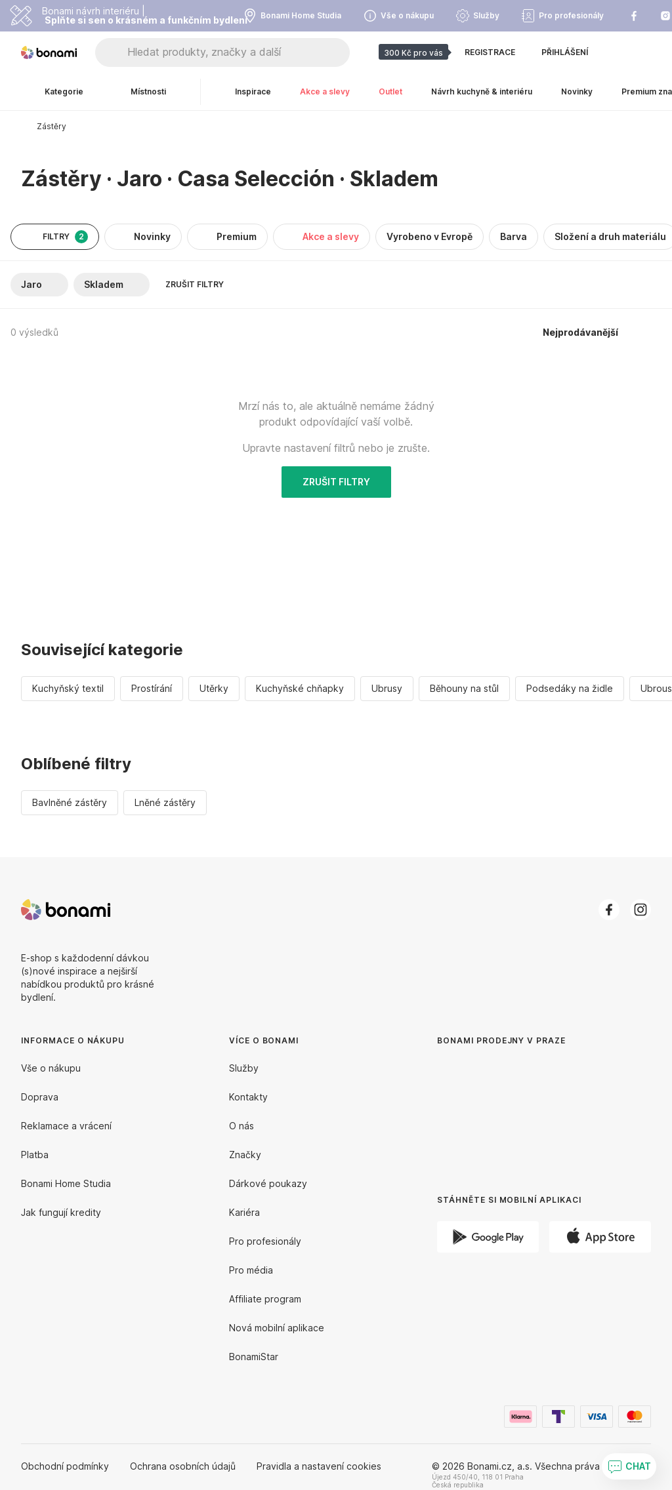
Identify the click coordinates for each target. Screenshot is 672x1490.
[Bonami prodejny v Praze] (522, 1110)
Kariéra (244, 1212)
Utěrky (214, 688)
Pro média (251, 1270)
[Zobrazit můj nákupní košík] (643, 52)
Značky (245, 1154)
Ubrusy (386, 688)
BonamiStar (253, 1356)
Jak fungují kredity (61, 1212)
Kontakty (248, 1096)
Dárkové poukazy (268, 1183)
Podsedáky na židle (569, 688)
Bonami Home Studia (66, 1183)
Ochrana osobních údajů (183, 1466)
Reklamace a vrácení (66, 1125)
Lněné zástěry (165, 802)
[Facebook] (609, 909)
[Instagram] (640, 909)
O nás (241, 1125)
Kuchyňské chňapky (300, 688)
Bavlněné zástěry (69, 802)
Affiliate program (265, 1298)
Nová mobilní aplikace (276, 1327)
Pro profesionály (265, 1241)
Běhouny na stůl (464, 688)
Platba (35, 1154)
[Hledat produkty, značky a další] (238, 52)
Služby (244, 1068)
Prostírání (151, 688)
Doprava (39, 1096)
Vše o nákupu (51, 1068)
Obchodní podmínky (65, 1466)
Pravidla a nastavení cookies (319, 1466)
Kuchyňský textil (68, 688)
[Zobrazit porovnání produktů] (616, 52)
